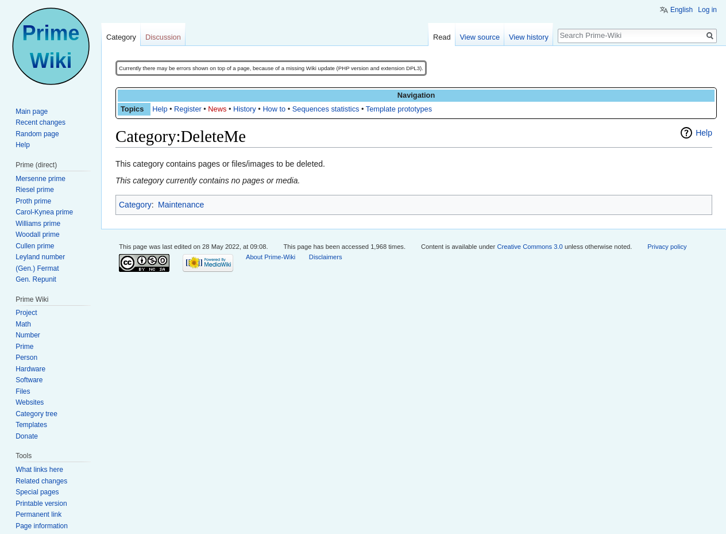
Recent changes (40, 122)
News (217, 109)
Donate (27, 436)
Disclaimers (325, 256)
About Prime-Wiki (270, 256)
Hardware (30, 369)
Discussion (163, 37)
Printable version (41, 504)
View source (480, 37)
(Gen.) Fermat (37, 268)
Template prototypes (399, 109)
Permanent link (38, 514)
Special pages (37, 492)
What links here (39, 470)
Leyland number (40, 257)
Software (29, 380)
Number (28, 335)
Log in (707, 10)
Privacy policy (666, 246)
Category (135, 204)
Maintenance (181, 204)
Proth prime (33, 201)
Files (23, 391)
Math (23, 324)
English (681, 10)
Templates (31, 425)
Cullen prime (35, 246)
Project (26, 313)
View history (529, 37)
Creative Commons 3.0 (529, 246)
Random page (37, 134)
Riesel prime (35, 190)
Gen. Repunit (36, 279)
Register (188, 109)
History (244, 109)
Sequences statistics (326, 109)
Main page (32, 111)
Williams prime (38, 224)
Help (159, 109)
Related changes (41, 481)
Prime (24, 347)
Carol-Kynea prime (44, 212)
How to (273, 109)
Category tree (36, 414)
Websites (30, 402)
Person (26, 358)
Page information (42, 526)
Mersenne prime (40, 179)
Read (442, 37)
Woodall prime (37, 234)
